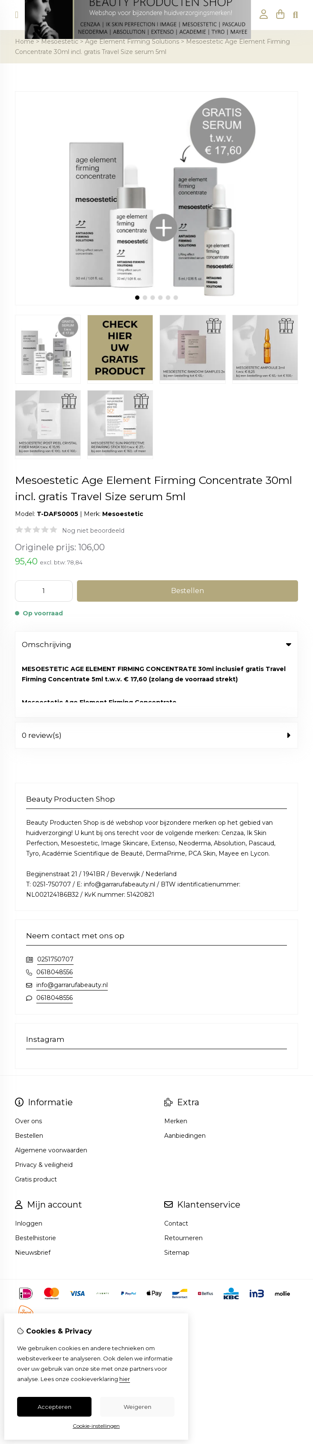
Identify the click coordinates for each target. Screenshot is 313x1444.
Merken (175, 1061)
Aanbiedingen (185, 1076)
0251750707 (55, 899)
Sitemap (176, 1192)
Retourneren (183, 1178)
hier (124, 1378)
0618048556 (54, 912)
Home (24, 41)
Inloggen (28, 1163)
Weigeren (137, 1406)
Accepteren (54, 1406)
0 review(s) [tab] (156, 675)
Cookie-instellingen (96, 1426)
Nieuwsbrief (32, 1192)
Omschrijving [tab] (156, 644)
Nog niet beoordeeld (93, 530)
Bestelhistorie (35, 1178)
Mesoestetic (59, 41)
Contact (176, 1163)
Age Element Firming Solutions (132, 41)
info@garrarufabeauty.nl (72, 925)
